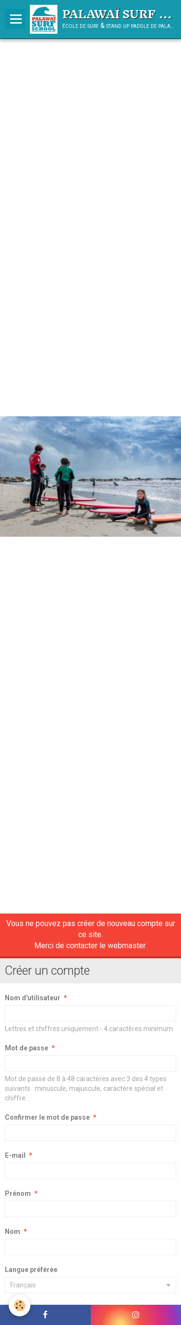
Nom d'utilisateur (32, 998)
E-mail (15, 1155)
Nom (12, 1231)
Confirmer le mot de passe (47, 1117)
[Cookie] (19, 1305)
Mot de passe (26, 1048)
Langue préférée (31, 1269)
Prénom (18, 1193)
